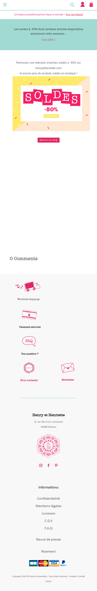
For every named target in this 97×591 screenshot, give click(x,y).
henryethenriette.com (48, 68)
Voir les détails (74, 14)
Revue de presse (48, 539)
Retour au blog (48, 140)
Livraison (48, 513)
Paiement (48, 552)
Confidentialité (48, 499)
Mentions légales (48, 506)
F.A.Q (48, 528)
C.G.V (49, 521)
